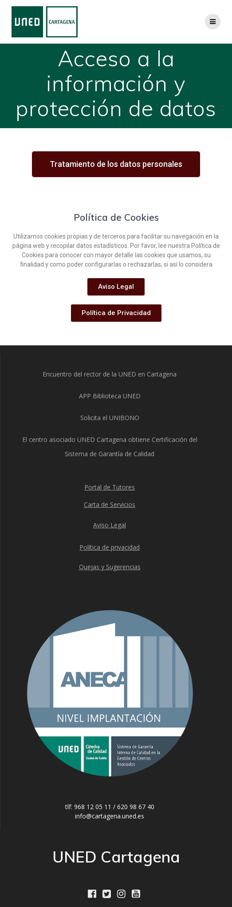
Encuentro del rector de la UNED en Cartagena (110, 374)
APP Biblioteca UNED (110, 396)
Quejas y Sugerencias (110, 567)
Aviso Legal (109, 525)
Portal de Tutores (109, 487)
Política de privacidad (109, 547)
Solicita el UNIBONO (109, 417)
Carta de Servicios (109, 504)
